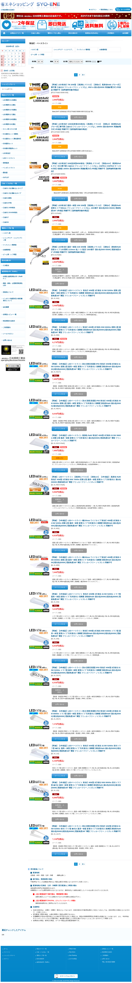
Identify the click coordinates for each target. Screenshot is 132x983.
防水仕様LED (40, 958)
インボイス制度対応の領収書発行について (12, 300)
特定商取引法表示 (8, 10)
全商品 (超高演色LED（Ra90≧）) (12, 277)
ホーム (6, 948)
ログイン (94, 9)
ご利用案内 (6, 327)
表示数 (34, 61)
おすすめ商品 (73, 958)
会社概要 (6, 307)
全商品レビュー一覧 (9, 314)
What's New (72, 948)
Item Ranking (73, 955)
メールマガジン (8, 334)
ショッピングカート (9, 955)
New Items (72, 952)
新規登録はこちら (107, 9)
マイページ (7, 952)
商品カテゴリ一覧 (42, 948)
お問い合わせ (7, 340)
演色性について (8, 292)
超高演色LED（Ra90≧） (43, 962)
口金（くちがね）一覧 (43, 952)
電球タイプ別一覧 (42, 955)
